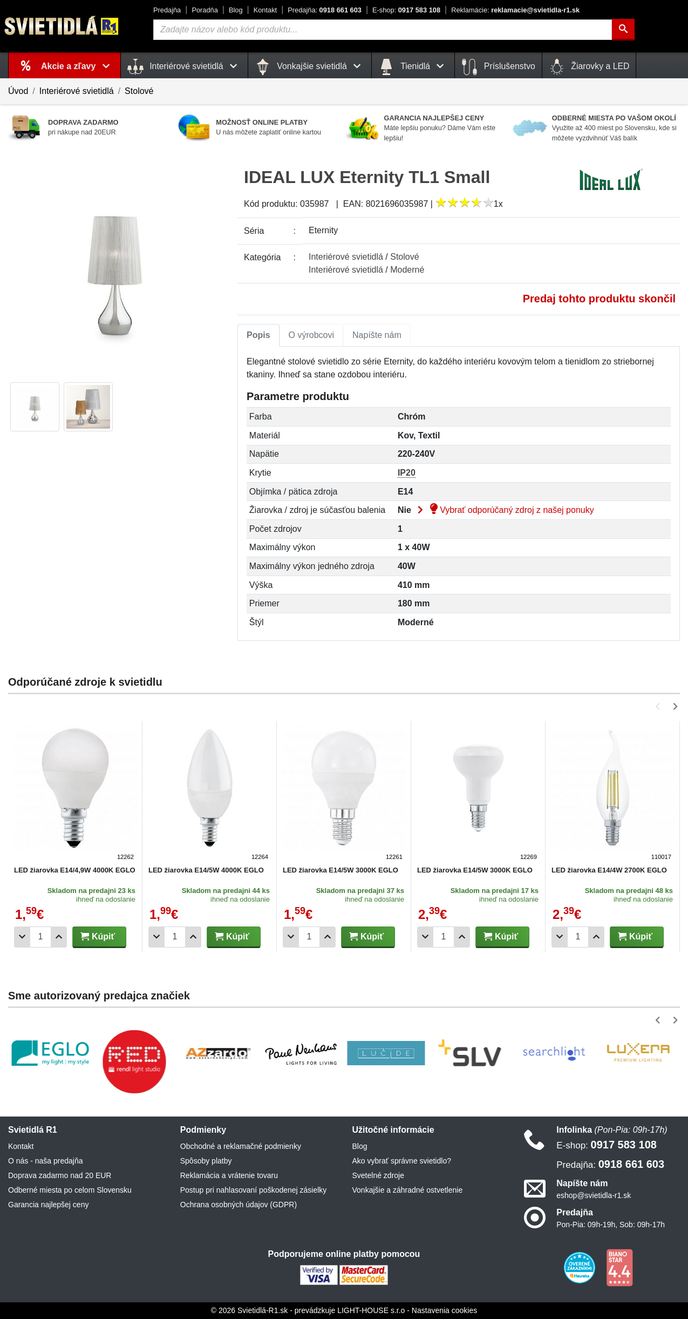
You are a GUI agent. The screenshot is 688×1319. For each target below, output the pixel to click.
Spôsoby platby (206, 1160)
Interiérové (346, 256)
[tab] (258, 335)
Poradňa (204, 10)
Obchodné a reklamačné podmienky (240, 1146)
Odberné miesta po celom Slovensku (70, 1190)
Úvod (18, 91)
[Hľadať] (623, 29)
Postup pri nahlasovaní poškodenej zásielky (253, 1190)
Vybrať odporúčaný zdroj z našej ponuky (503, 510)
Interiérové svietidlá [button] (184, 67)
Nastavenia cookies (444, 1310)
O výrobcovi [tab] (311, 335)
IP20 (406, 472)
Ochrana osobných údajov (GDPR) (238, 1204)
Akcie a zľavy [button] (77, 66)
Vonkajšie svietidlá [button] (310, 67)
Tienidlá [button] (413, 67)
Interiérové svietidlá (76, 91)
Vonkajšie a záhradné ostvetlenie (407, 1190)
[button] (659, 706)
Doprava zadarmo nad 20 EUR (59, 1175)
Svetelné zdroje (378, 1175)
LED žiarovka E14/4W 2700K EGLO (609, 870)
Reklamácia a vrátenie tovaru (229, 1175)
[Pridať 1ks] (59, 937)
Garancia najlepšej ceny (48, 1204)
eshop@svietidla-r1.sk (593, 1195)
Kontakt (265, 10)
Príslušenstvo (498, 67)
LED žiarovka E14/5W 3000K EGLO (340, 870)
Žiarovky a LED (589, 67)
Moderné (407, 269)
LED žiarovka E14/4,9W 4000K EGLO (74, 870)
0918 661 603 (325, 10)
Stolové (139, 91)
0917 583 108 (406, 10)
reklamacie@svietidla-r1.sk (515, 10)
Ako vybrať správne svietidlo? (401, 1160)
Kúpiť (97, 936)
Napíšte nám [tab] (376, 335)
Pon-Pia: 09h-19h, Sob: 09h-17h (610, 1224)
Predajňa (167, 10)
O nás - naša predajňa (45, 1160)
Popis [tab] (258, 335)
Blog (236, 10)
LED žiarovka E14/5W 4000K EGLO (206, 870)
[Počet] (40, 937)
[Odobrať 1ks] (22, 937)
